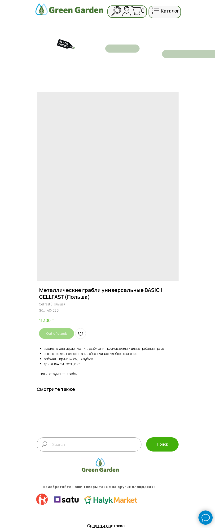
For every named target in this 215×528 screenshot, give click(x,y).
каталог (170, 11)
